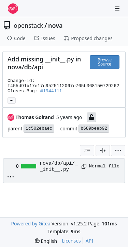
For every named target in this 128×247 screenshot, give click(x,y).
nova (55, 25)
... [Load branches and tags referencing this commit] (12, 99)
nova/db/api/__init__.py (59, 166)
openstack (28, 25)
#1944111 (51, 91)
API (89, 240)
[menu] (118, 150)
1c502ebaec (39, 128)
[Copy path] (83, 166)
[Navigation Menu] (118, 8)
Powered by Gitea (31, 223)
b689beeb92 (94, 128)
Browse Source (105, 62)
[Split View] (103, 150)
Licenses (71, 240)
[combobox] (87, 150)
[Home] (13, 8)
